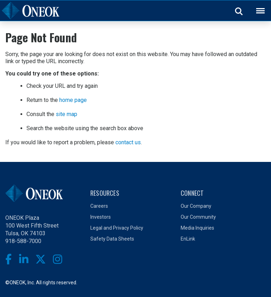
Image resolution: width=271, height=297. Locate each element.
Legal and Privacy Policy (116, 228)
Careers (99, 206)
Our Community (198, 217)
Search (239, 11)
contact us (128, 142)
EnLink (188, 239)
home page (73, 100)
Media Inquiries (197, 228)
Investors (100, 217)
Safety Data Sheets (112, 239)
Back (257, 6)
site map (66, 114)
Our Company (196, 206)
